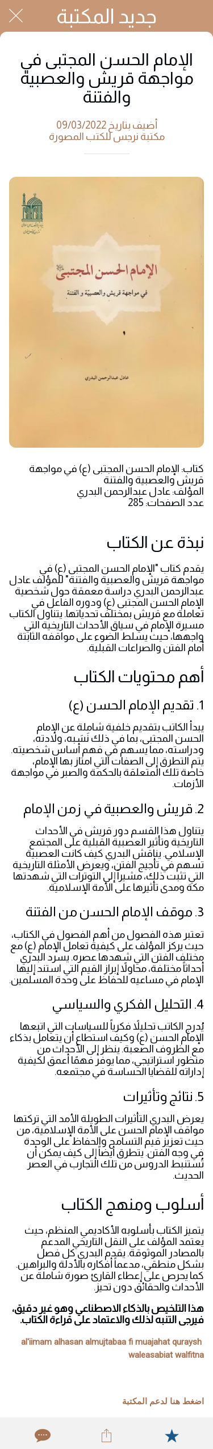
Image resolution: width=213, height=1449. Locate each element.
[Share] (106, 1435)
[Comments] (41, 1435)
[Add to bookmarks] (171, 1435)
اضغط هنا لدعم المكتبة (163, 1401)
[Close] (16, 16)
